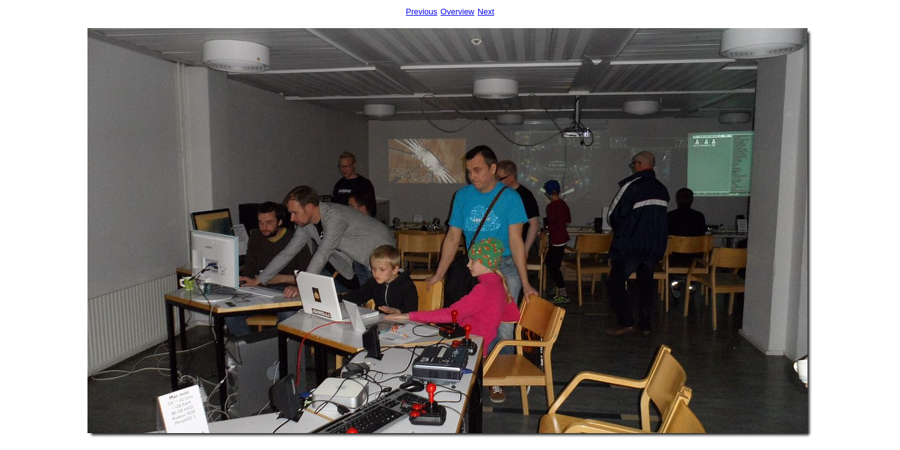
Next (486, 11)
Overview (457, 11)
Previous (422, 11)
